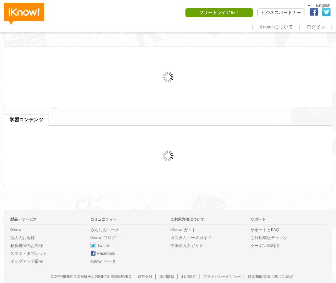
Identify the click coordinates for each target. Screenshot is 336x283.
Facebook (106, 253)
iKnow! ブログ (103, 237)
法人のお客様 (22, 237)
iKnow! (24, 14)
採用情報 (167, 276)
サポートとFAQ (264, 229)
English (323, 5)
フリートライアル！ (219, 12)
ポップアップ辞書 (26, 261)
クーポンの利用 (264, 245)
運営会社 (145, 276)
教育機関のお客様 (26, 245)
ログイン (316, 26)
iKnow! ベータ (103, 261)
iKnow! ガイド (183, 229)
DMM (82, 276)
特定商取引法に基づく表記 (270, 276)
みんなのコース (104, 229)
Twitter (103, 245)
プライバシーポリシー (222, 276)
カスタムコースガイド (190, 237)
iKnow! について (275, 26)
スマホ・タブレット (28, 253)
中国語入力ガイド (186, 245)
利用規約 (188, 276)
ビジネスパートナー (281, 12)
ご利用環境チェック (268, 237)
